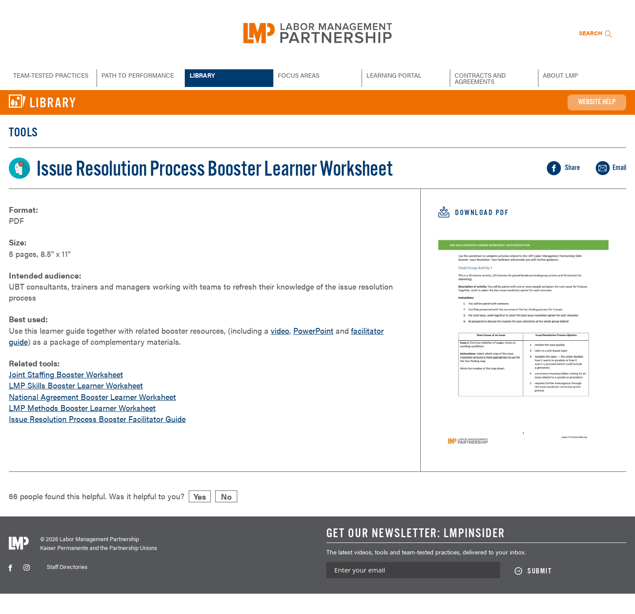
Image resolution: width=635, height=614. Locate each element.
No (228, 516)
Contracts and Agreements (481, 78)
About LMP (561, 75)
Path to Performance (139, 75)
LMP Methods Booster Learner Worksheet (83, 428)
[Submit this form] (538, 591)
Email (607, 185)
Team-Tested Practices (35, 78)
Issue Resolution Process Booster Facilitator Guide (98, 439)
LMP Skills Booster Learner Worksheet (77, 406)
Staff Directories (67, 587)
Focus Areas (300, 75)
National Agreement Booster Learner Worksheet (93, 417)
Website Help (586, 102)
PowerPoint (316, 351)
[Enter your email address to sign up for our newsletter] (413, 590)
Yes (201, 516)
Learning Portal (395, 75)
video (282, 351)
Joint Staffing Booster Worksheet (66, 395)
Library (203, 75)
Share (606, 171)
